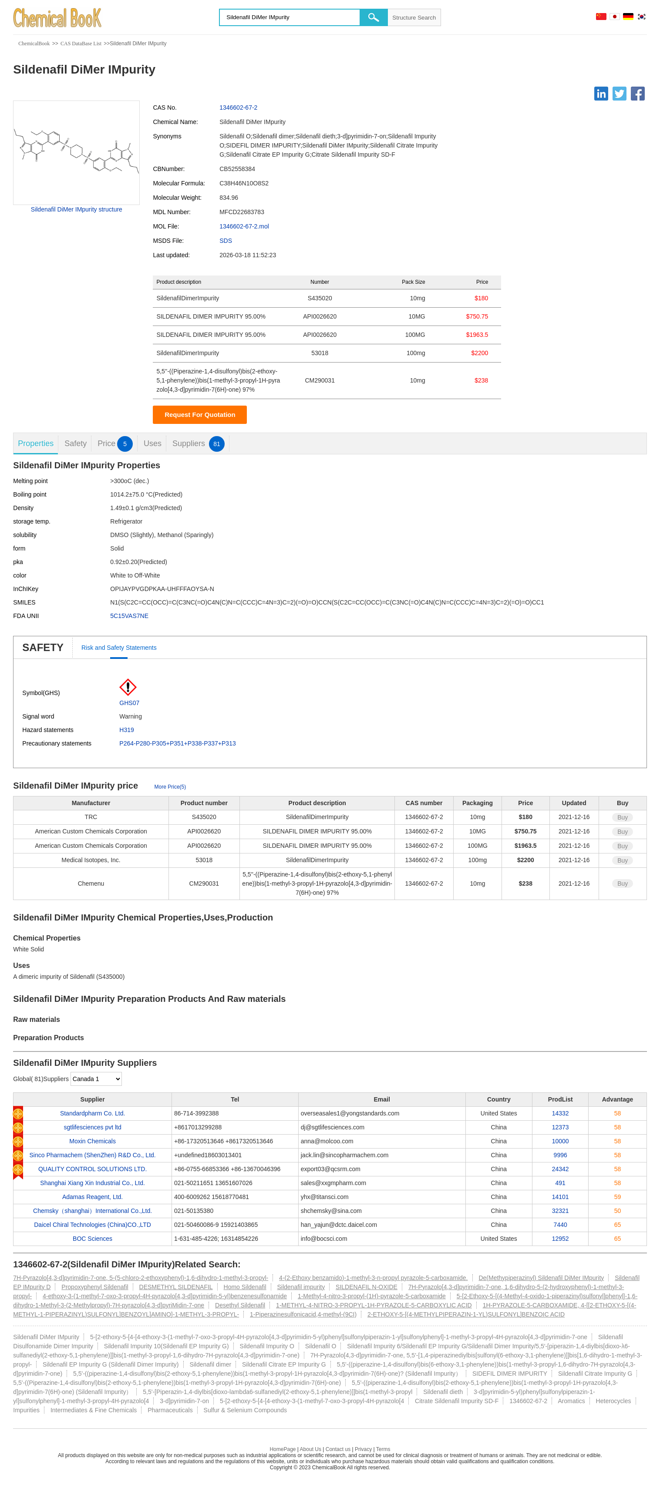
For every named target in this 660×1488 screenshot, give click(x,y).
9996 (560, 1155)
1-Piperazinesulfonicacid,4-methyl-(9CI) (303, 1314)
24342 (560, 1169)
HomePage (282, 1449)
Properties (36, 443)
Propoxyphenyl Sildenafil (94, 1286)
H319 (126, 729)
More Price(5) (170, 787)
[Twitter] (619, 94)
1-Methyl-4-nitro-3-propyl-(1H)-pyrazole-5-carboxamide (372, 1296)
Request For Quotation (200, 414)
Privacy (363, 1449)
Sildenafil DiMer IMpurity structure (76, 209)
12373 (560, 1127)
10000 (560, 1141)
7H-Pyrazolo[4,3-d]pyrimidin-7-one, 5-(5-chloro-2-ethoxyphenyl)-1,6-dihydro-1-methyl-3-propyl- (140, 1277)
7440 (560, 1224)
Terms (383, 1449)
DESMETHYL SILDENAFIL (176, 1286)
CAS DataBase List (81, 43)
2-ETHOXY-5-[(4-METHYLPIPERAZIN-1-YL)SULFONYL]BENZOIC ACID (466, 1314)
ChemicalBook (34, 43)
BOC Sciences (92, 1238)
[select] (96, 1079)
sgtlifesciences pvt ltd (92, 1127)
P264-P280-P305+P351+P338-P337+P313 (177, 743)
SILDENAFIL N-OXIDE (366, 1286)
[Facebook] (638, 94)
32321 (560, 1210)
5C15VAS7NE (129, 615)
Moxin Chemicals (92, 1141)
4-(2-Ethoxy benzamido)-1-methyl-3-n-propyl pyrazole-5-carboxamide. (373, 1277)
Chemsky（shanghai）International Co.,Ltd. (92, 1210)
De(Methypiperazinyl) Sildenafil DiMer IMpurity (541, 1277)
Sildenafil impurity (301, 1286)
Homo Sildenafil (245, 1286)
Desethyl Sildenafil (240, 1305)
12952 (560, 1238)
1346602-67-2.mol (244, 226)
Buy (622, 817)
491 (561, 1182)
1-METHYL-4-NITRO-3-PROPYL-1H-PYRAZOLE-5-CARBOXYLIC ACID (374, 1305)
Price (115, 443)
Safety (75, 443)
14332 (560, 1113)
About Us (310, 1449)
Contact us (338, 1449)
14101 (560, 1196)
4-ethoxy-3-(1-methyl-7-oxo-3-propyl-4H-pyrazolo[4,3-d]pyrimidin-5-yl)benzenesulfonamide (165, 1296)
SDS (225, 240)
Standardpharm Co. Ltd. (92, 1113)
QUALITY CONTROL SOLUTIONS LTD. (92, 1169)
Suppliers (198, 443)
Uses (153, 443)
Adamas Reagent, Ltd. (92, 1196)
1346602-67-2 (238, 107)
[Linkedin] (601, 94)
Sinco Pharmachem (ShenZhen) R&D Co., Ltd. (92, 1155)
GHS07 (129, 702)
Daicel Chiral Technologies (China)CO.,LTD (92, 1224)
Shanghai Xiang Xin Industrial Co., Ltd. (92, 1182)
